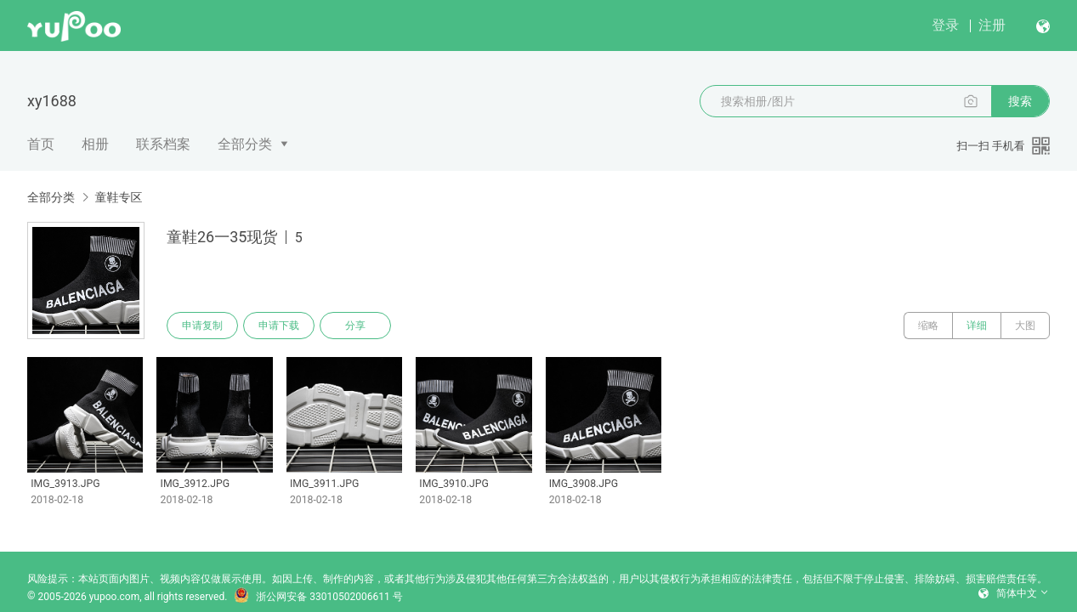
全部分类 (245, 144)
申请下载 (278, 326)
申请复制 (202, 326)
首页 (40, 144)
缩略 (928, 326)
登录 (945, 25)
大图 (1025, 326)
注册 (992, 25)
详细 (976, 326)
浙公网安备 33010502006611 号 (318, 597)
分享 (355, 326)
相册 (95, 144)
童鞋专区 (118, 197)
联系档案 (163, 144)
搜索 (1020, 101)
